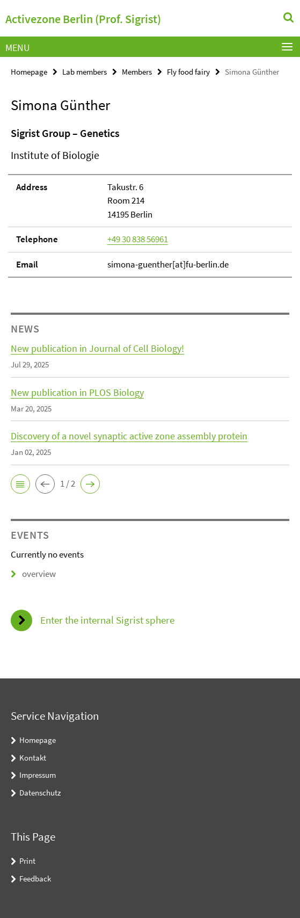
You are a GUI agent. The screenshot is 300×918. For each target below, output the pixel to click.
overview (33, 574)
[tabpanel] (150, 201)
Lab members (84, 72)
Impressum (37, 775)
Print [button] (27, 861)
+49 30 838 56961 (137, 239)
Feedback (35, 878)
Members (137, 72)
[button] (20, 484)
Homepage (29, 72)
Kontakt (32, 758)
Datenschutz (40, 792)
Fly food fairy (188, 72)
